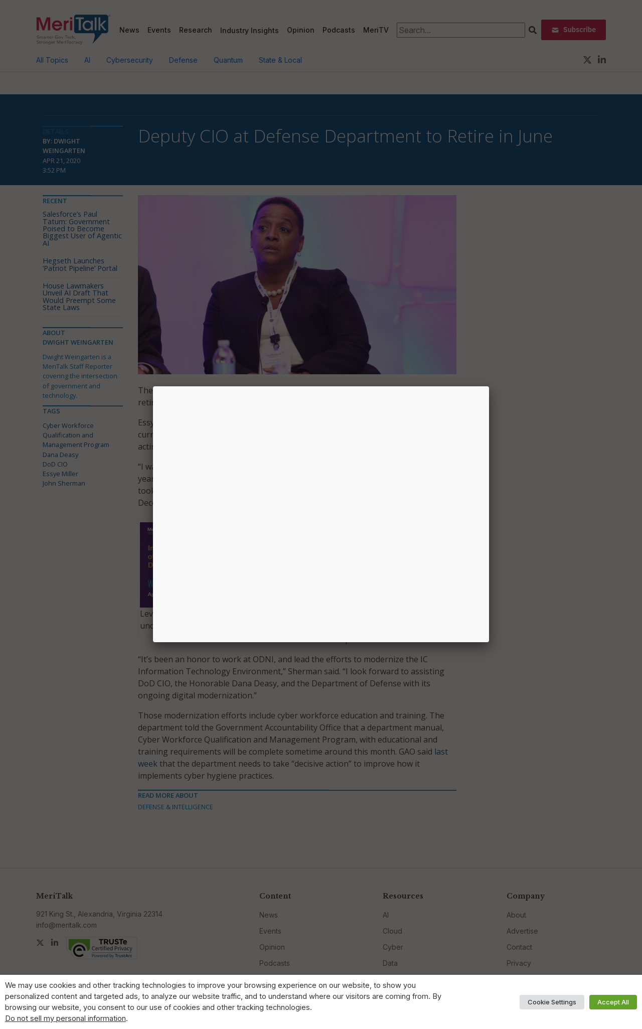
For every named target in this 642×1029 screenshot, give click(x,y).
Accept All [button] (613, 1002)
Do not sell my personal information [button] (65, 1018)
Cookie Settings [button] (552, 1002)
